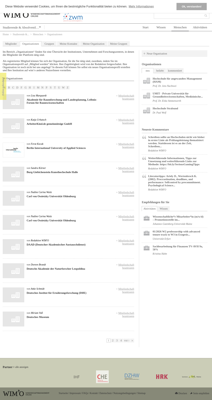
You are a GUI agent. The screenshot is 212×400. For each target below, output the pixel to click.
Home (6, 34)
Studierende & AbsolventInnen (22, 27)
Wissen (161, 27)
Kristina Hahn (160, 253)
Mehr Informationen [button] (141, 6)
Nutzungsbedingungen (124, 393)
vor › (126, 340)
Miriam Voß (37, 313)
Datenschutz (105, 393)
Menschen (180, 27)
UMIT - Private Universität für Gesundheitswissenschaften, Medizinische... (178, 95)
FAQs (85, 393)
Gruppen (49, 43)
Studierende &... (21, 34)
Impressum (75, 393)
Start (145, 27)
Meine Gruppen (118, 43)
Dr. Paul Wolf (159, 112)
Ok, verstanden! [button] (191, 6)
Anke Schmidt (37, 288)
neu (148, 70)
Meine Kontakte (68, 43)
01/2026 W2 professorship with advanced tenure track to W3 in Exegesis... (176, 233)
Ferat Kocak (37, 144)
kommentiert (175, 70)
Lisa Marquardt (38, 95)
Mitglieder (11, 43)
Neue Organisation (157, 53)
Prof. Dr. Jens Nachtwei (164, 86)
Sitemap (141, 393)
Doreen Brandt (38, 264)
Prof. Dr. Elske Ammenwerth (167, 101)
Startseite (63, 393)
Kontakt (94, 393)
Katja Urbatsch (38, 119)
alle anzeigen (21, 367)
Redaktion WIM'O (40, 240)
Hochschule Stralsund (165, 108)
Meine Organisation (93, 43)
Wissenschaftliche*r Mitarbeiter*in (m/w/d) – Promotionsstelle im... (178, 218)
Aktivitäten (200, 27)
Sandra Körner (38, 168)
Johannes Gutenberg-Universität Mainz (172, 224)
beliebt (160, 70)
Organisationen (30, 43)
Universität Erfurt (162, 238)
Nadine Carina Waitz (41, 192)
